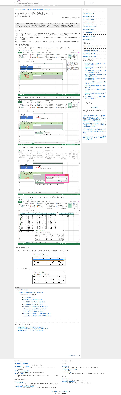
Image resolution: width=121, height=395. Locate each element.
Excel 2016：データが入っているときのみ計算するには (95, 67)
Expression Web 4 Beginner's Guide (24, 386)
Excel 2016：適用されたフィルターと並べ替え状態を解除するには (95, 71)
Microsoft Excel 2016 (88, 16)
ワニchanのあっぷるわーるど (22, 371)
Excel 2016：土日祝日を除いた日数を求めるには (95, 93)
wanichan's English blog (68, 381)
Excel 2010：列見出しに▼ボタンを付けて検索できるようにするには (95, 82)
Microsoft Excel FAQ (88, 39)
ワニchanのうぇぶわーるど (21, 363)
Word (22, 5)
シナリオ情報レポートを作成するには (33, 304)
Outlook (33, 5)
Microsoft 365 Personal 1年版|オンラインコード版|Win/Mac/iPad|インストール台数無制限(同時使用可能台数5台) (94, 125)
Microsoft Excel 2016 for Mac (90, 50)
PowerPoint (41, 5)
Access (48, 5)
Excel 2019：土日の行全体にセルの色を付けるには (95, 86)
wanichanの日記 (19, 382)
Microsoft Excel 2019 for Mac (90, 47)
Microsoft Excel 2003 (88, 29)
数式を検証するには (28, 297)
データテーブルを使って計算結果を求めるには (35, 306)
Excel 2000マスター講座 (89, 36)
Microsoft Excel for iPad (89, 53)
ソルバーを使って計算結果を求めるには (33, 311)
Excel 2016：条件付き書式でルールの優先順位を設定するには (95, 75)
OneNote (55, 5)
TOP (17, 5)
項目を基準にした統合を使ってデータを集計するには (37, 315)
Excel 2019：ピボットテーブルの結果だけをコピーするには (95, 97)
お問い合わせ (54, 391)
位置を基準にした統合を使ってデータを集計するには (37, 313)
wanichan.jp (65, 366)
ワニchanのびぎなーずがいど (22, 373)
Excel (27, 5)
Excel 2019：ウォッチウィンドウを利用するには (30, 327)
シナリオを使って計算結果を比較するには (34, 302)
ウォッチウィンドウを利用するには (34, 13)
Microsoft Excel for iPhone (89, 56)
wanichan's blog (66, 372)
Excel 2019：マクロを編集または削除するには (95, 90)
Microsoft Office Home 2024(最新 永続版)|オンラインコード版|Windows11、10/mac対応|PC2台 (94, 131)
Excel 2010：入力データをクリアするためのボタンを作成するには (95, 64)
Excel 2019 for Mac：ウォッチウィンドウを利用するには (33, 328)
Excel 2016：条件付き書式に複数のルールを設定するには (95, 79)
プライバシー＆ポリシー (64, 391)
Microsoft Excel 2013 (22, 290)
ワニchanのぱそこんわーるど (22, 366)
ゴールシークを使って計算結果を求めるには (35, 309)
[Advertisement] (47, 343)
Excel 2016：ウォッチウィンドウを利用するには (30, 330)
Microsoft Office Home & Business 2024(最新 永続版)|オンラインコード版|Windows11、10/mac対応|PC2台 (94, 137)
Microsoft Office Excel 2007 (90, 26)
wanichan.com (94, 107)
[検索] (94, 3)
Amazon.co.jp (87, 110)
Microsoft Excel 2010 (88, 23)
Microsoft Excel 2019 (88, 13)
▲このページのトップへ (73, 355)
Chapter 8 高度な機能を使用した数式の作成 (31, 292)
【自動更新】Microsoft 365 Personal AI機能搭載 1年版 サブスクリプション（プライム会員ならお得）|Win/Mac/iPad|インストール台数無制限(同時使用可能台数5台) (94, 118)
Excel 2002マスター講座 (89, 32)
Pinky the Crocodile (67, 379)
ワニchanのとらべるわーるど (69, 369)
